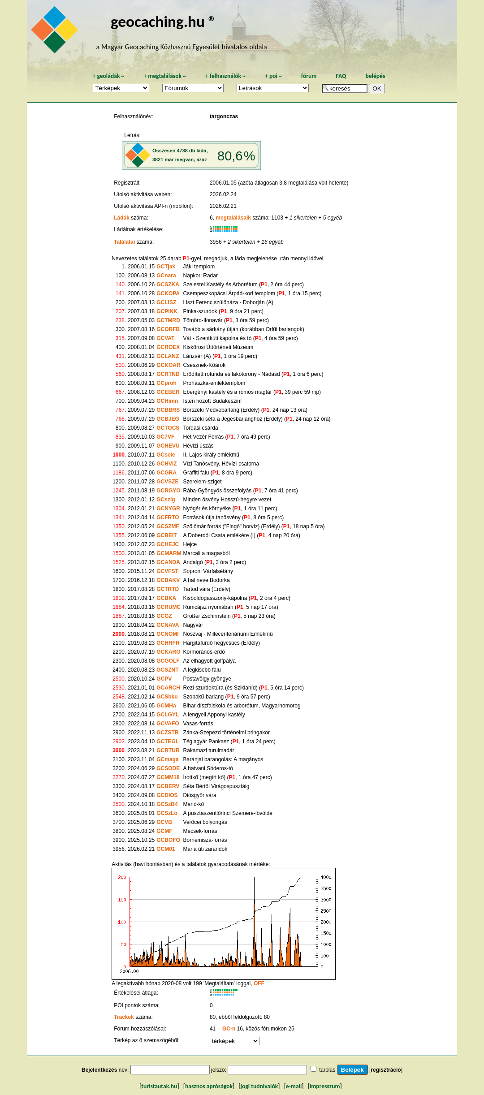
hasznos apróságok (209, 1086)
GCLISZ (166, 302)
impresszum (325, 1086)
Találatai (124, 242)
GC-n (228, 1029)
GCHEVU (167, 446)
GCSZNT (167, 670)
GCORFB (168, 329)
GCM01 (165, 849)
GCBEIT (166, 535)
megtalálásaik (233, 218)
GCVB (164, 822)
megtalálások (165, 76)
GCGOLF (167, 661)
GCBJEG (167, 419)
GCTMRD (168, 320)
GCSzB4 (166, 804)
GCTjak (165, 266)
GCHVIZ (166, 464)
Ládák (122, 218)
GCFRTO (167, 517)
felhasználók (225, 76)
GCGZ (164, 616)
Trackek (124, 1017)
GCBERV (167, 786)
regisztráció (386, 1070)
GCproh (166, 383)
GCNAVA (167, 625)
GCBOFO (168, 840)
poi (273, 76)
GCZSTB (167, 732)
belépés (375, 76)
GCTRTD (167, 589)
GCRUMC (168, 607)
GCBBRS (168, 410)
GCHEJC (167, 544)
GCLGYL (167, 714)
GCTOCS (167, 428)
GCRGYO (168, 490)
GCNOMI (167, 634)
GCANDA (168, 562)
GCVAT (165, 338)
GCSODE (168, 768)
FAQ (341, 76)
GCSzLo (166, 813)
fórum (309, 76)
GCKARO (168, 652)
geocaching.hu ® (163, 21)
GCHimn (167, 401)
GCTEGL (167, 741)
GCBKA (166, 598)
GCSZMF (167, 526)
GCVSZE (167, 482)
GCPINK (166, 311)
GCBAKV (168, 580)
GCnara (166, 275)
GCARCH (168, 688)
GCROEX (168, 347)
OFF (259, 983)
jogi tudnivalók (259, 1086)
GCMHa (166, 706)
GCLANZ (167, 356)
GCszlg (165, 499)
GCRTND (167, 374)
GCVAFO (167, 723)
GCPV (164, 679)
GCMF (164, 831)
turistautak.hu (159, 1086)
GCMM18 (167, 777)
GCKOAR (168, 365)
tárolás (327, 1070)
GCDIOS (166, 795)
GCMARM (168, 553)
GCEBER (167, 392)
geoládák (108, 76)
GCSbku (166, 697)
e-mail (294, 1086)
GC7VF (165, 437)
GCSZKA (167, 284)
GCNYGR (168, 508)
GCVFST (167, 571)
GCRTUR (167, 750)
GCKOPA (168, 293)
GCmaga (167, 759)
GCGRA (166, 473)
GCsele (165, 455)
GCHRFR (167, 643)
